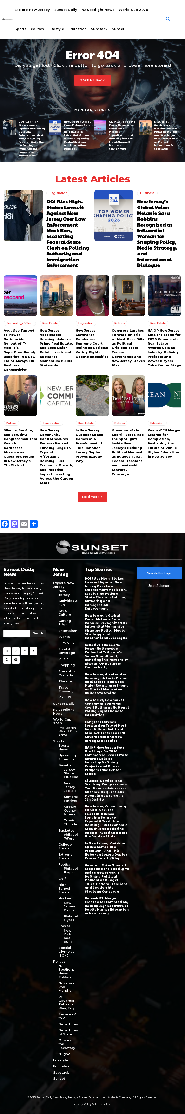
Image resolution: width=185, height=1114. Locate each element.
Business (147, 193)
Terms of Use (103, 1104)
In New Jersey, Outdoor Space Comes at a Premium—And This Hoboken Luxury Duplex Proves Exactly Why (106, 850)
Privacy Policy (83, 1104)
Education (157, 422)
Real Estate (50, 323)
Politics (119, 323)
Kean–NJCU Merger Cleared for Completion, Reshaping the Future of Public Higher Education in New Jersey (164, 443)
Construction (51, 422)
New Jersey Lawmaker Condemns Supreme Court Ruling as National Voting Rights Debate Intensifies (92, 343)
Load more (92, 497)
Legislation (58, 193)
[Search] (38, 633)
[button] (168, 19)
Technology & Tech (19, 323)
